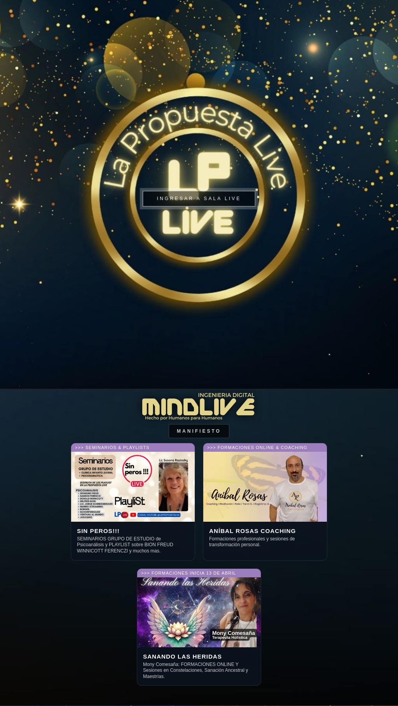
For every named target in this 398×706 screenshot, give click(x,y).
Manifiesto (199, 431)
